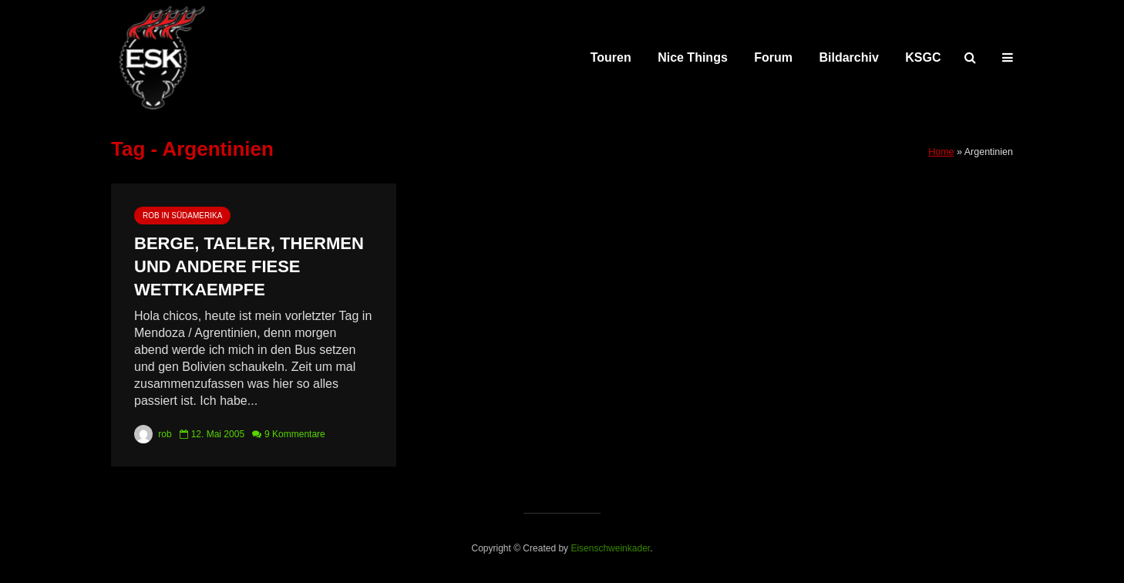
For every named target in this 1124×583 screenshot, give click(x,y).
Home (941, 152)
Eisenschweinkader (610, 548)
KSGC (923, 57)
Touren (611, 57)
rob (153, 434)
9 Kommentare (294, 434)
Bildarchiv (849, 57)
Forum (773, 57)
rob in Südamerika (182, 215)
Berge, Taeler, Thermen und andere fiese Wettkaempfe (249, 266)
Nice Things (693, 57)
